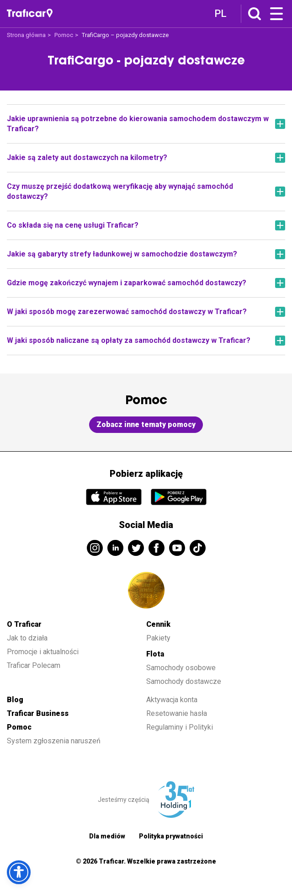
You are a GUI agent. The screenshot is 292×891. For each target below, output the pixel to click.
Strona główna (26, 35)
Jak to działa (27, 638)
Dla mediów (107, 836)
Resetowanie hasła (176, 713)
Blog (15, 699)
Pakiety (158, 638)
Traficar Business (38, 713)
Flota (155, 654)
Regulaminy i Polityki (180, 727)
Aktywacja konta (171, 699)
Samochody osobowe (181, 667)
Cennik (158, 624)
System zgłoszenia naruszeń (54, 740)
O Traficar (24, 624)
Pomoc (63, 35)
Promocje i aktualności (43, 651)
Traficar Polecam (33, 665)
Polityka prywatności (171, 836)
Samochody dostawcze (183, 681)
